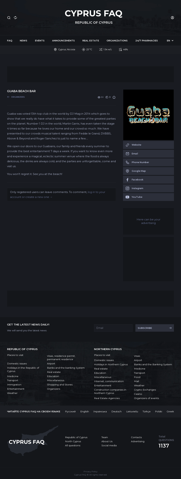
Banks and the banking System (66, 367)
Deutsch (116, 411)
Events (40, 40)
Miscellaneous (55, 380)
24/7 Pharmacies (146, 40)
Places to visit (15, 355)
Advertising (137, 441)
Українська (100, 411)
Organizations (117, 40)
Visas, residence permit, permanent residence (61, 357)
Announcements (63, 40)
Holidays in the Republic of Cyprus (23, 369)
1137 (164, 445)
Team (104, 437)
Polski (158, 411)
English (84, 411)
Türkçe (147, 411)
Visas (137, 355)
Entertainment (15, 388)
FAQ (9, 40)
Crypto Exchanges (145, 389)
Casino (138, 394)
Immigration (14, 384)
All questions (72, 445)
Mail (136, 381)
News (23, 40)
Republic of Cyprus (76, 437)
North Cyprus (73, 441)
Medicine (12, 376)
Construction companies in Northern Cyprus (110, 391)
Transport (12, 380)
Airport (51, 363)
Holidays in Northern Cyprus (111, 364)
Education (53, 376)
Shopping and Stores (59, 384)
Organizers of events (146, 398)
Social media (109, 445)
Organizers (53, 388)
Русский (70, 411)
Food (137, 377)
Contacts (136, 437)
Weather (12, 393)
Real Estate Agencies (107, 398)
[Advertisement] (90, 74)
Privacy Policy (90, 471)
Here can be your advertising (148, 221)
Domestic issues (17, 363)
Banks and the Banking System (153, 364)
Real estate (90, 40)
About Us (106, 441)
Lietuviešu (132, 411)
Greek (170, 411)
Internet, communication (109, 381)
